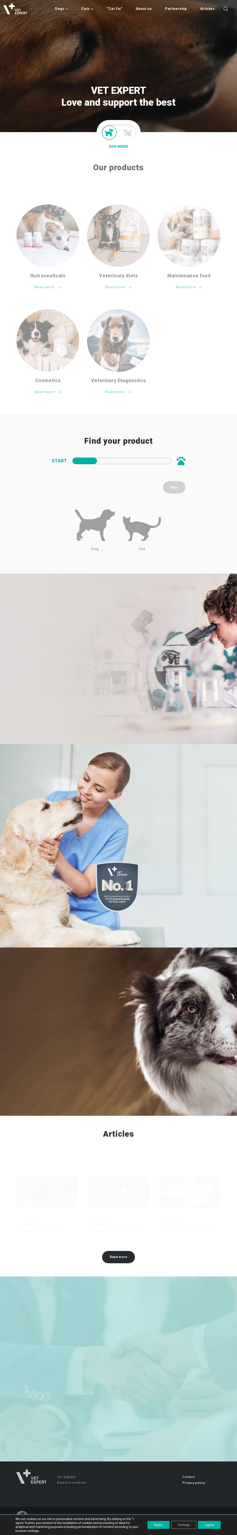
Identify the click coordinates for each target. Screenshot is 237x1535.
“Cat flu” (114, 9)
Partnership (176, 9)
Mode (118, 132)
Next (174, 487)
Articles (207, 9)
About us (144, 9)
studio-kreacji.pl (210, 1528)
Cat (142, 533)
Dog (95, 530)
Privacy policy (193, 1483)
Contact (188, 1477)
